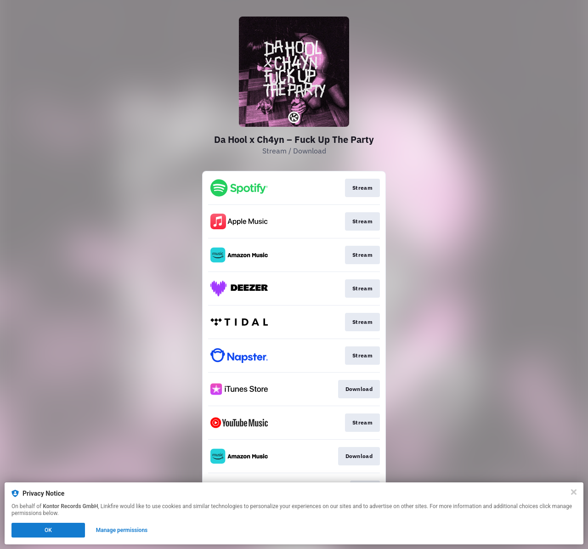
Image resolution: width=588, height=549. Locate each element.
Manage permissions (122, 530)
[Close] (573, 492)
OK (48, 530)
